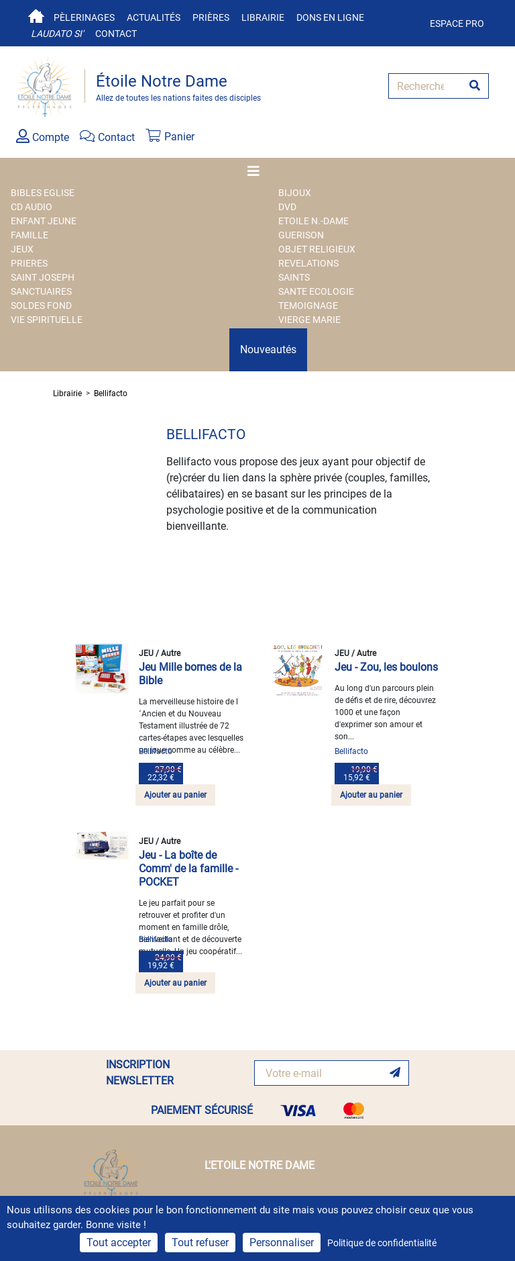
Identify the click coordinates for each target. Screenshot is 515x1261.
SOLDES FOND (41, 305)
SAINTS (294, 277)
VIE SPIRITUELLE (46, 319)
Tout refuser (200, 1242)
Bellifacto (110, 393)
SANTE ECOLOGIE (316, 291)
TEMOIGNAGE (308, 305)
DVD (287, 206)
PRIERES (29, 263)
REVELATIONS (308, 263)
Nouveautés (268, 349)
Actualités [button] (153, 17)
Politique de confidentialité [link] (382, 1242)
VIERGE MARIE (309, 319)
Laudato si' (57, 33)
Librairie (262, 17)
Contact (116, 33)
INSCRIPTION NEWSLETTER (140, 1072)
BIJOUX (294, 192)
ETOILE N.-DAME (313, 221)
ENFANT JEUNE (43, 221)
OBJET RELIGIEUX (316, 249)
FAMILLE (29, 235)
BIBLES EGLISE (42, 192)
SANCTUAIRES (41, 291)
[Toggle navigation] (257, 171)
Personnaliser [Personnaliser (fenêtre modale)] (281, 1242)
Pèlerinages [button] (84, 17)
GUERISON (301, 235)
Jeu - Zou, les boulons (386, 667)
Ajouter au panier (175, 795)
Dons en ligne (330, 17)
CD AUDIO (31, 206)
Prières (210, 17)
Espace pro (457, 23)
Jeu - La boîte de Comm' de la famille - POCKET (188, 868)
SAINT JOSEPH (42, 277)
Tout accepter (119, 1242)
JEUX (22, 249)
